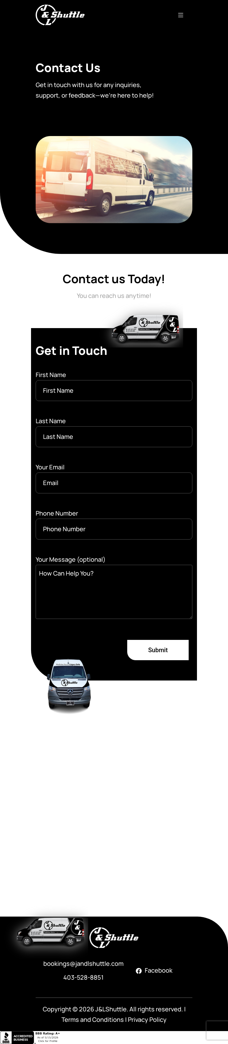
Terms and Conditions (92, 1019)
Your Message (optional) (114, 588)
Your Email (114, 478)
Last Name (114, 432)
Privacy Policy (147, 1019)
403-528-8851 (83, 977)
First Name (114, 386)
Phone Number (114, 524)
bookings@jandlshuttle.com (83, 963)
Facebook (154, 970)
